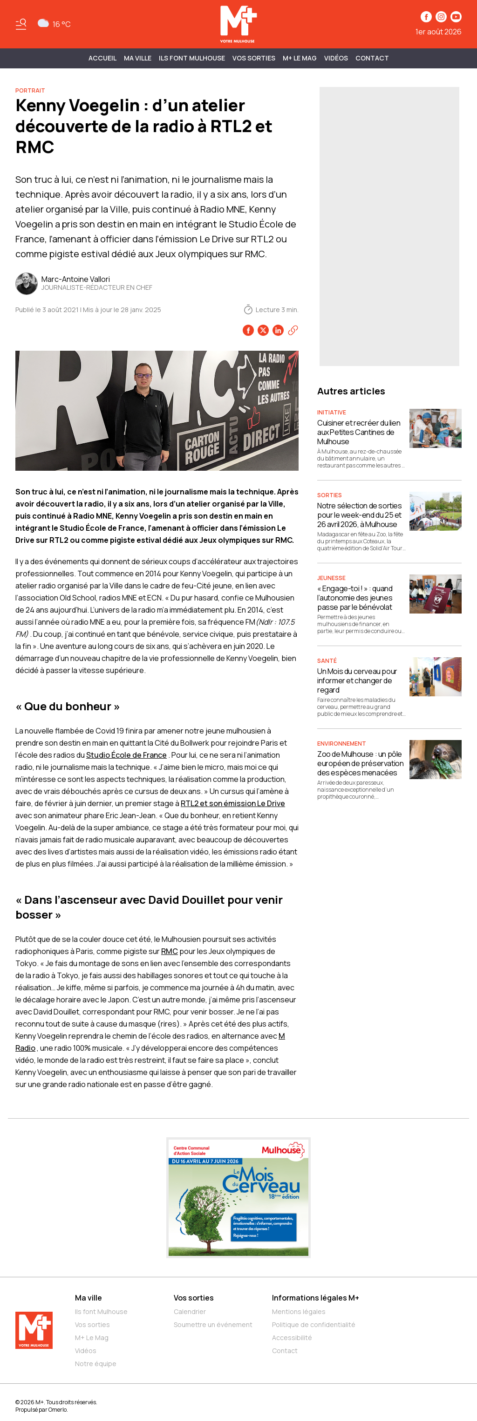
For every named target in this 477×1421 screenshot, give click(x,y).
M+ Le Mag (300, 57)
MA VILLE (137, 57)
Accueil (102, 57)
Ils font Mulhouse (101, 1311)
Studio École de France (126, 755)
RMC (169, 951)
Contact (372, 57)
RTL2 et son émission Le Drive (233, 803)
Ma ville (88, 1298)
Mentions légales (299, 1311)
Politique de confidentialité (313, 1324)
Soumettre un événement (213, 1324)
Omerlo (57, 1410)
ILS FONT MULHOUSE (192, 57)
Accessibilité (292, 1337)
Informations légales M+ (315, 1298)
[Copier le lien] (293, 330)
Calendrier (190, 1311)
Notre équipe (95, 1363)
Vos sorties (253, 57)
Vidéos (336, 57)
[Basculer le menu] (21, 24)
